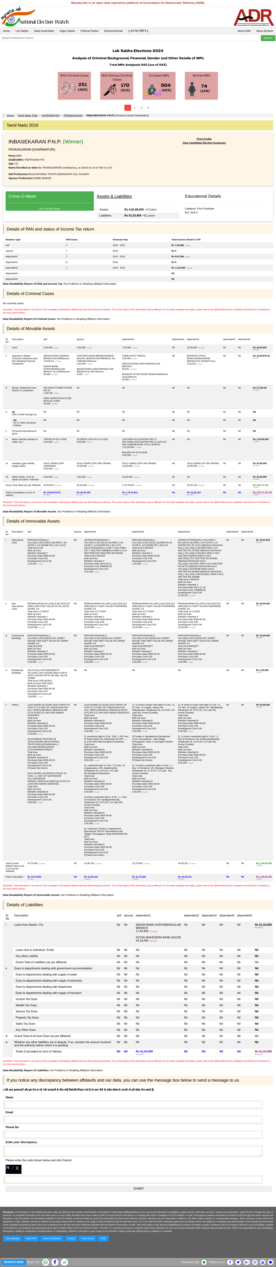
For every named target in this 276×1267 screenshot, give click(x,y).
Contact (71, 1238)
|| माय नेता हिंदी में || (138, 30)
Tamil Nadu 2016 (28, 115)
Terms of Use (87, 1238)
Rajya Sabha (67, 30)
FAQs (103, 1238)
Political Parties (90, 30)
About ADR (244, 30)
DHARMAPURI (50, 115)
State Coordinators (52, 1238)
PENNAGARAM (73, 115)
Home (6, 30)
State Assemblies (44, 30)
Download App (190, 1262)
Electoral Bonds (113, 30)
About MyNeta (264, 30)
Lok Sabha (22, 30)
